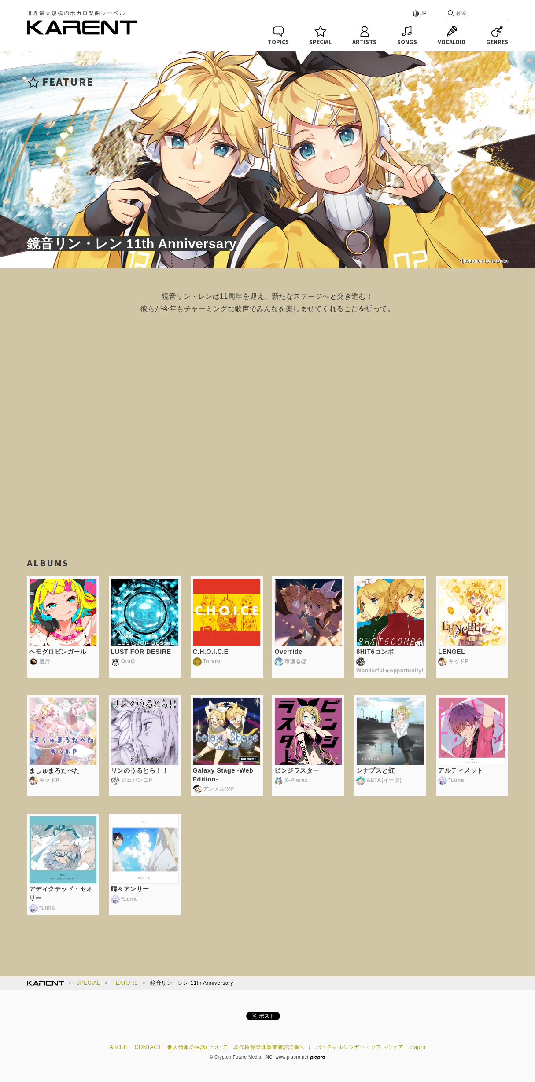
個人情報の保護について (197, 1047)
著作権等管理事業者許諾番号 (269, 1047)
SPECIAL (88, 983)
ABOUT (119, 1047)
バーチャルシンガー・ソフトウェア (360, 1047)
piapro (417, 1047)
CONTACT (148, 1047)
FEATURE (125, 983)
